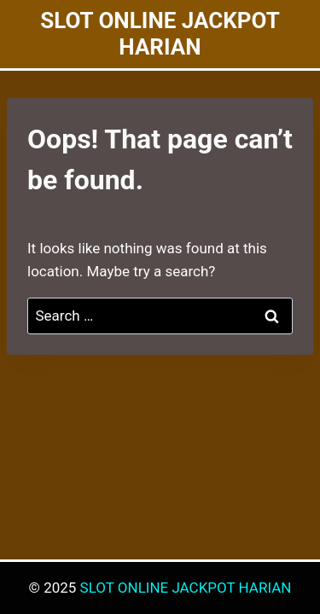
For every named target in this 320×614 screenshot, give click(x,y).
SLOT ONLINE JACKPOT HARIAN (186, 587)
